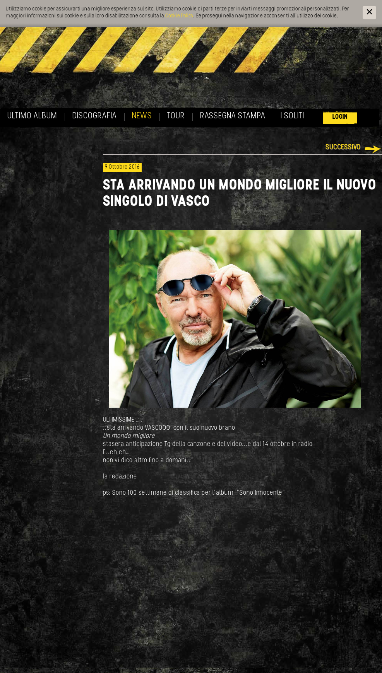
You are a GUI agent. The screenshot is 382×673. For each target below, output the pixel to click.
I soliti (292, 116)
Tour (176, 116)
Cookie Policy (179, 16)
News (142, 116)
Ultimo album (32, 116)
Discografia (94, 116)
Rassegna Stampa (233, 116)
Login (340, 117)
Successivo (343, 147)
